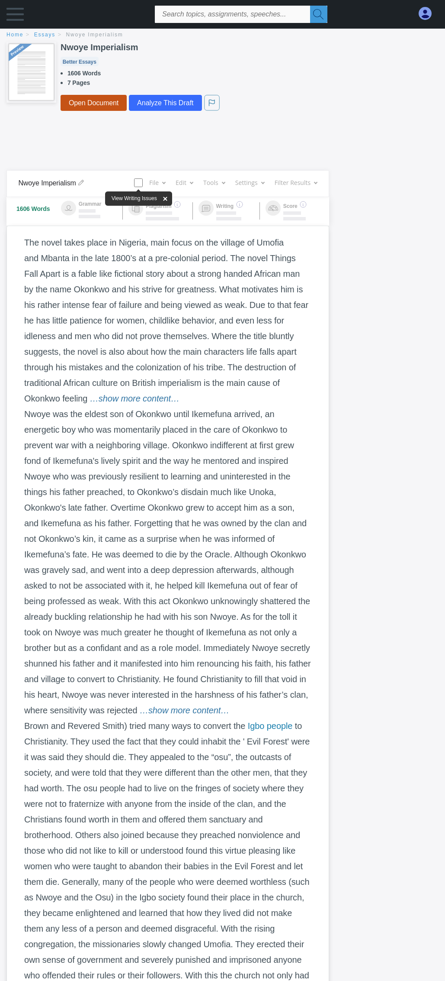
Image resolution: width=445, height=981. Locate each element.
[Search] (318, 14)
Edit (184, 182)
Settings (249, 182)
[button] (15, 16)
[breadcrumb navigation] (222, 35)
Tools (214, 182)
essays (44, 35)
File (157, 182)
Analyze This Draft (165, 103)
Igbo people (270, 726)
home (14, 35)
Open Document (93, 103)
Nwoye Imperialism (94, 35)
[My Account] (429, 13)
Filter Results (296, 182)
